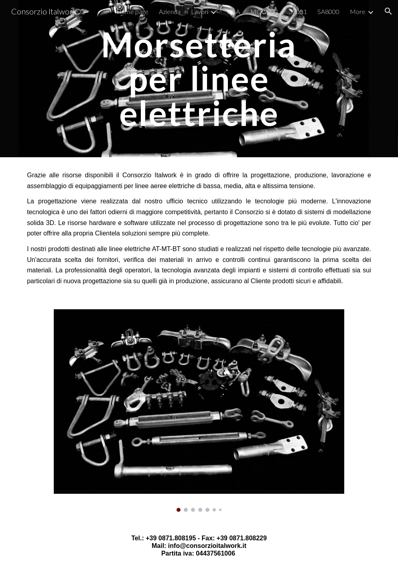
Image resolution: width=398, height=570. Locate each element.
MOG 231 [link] (264, 11)
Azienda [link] (170, 11)
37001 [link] (298, 11)
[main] (199, 78)
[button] (388, 11)
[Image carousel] (199, 410)
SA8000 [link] (328, 11)
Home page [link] (132, 11)
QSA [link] (233, 11)
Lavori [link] (199, 11)
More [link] (358, 11)
